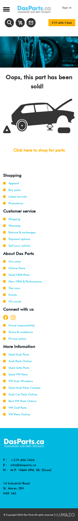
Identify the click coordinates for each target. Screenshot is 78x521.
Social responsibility (19, 325)
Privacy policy (14, 338)
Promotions (13, 203)
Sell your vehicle (16, 245)
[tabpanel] (39, 52)
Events (10, 294)
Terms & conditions (18, 332)
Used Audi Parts (16, 354)
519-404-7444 (62, 22)
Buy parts (12, 190)
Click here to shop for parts (39, 150)
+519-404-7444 (23, 460)
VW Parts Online (16, 414)
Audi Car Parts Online (20, 394)
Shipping (11, 219)
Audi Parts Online (17, 361)
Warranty (12, 225)
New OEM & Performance (22, 281)
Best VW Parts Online (19, 401)
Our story (12, 261)
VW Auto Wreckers (18, 381)
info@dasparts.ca (23, 465)
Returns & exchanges (19, 232)
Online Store (14, 268)
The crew (11, 288)
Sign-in (67, 7)
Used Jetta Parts (16, 367)
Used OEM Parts (16, 274)
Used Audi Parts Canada (21, 387)
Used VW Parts (15, 374)
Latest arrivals (15, 196)
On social (12, 301)
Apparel (11, 183)
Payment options (16, 239)
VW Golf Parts (15, 407)
